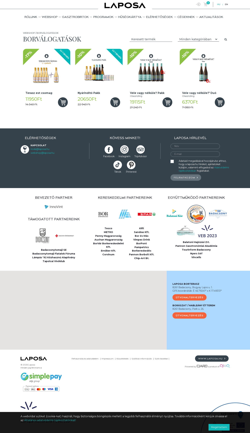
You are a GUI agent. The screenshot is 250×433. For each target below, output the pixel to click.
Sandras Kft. (141, 232)
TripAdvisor (140, 156)
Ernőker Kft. (108, 250)
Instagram (124, 156)
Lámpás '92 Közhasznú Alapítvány (53, 257)
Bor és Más (141, 235)
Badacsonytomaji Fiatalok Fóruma (53, 253)
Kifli (141, 228)
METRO (108, 232)
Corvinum (108, 254)
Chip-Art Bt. (141, 258)
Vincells (196, 257)
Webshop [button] (49, 16)
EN (226, 4)
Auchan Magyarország (108, 239)
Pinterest (131, 171)
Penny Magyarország (108, 235)
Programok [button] (103, 16)
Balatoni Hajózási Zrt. (196, 242)
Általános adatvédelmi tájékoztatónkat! (50, 420)
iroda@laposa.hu (40, 149)
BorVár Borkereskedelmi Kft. (108, 245)
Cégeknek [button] (186, 16)
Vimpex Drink (141, 239)
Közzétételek (123, 358)
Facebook (109, 156)
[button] (83, 307)
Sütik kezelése (161, 358)
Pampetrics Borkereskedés (141, 249)
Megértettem (219, 427)
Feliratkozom (186, 177)
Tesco (108, 228)
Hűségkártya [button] (130, 16)
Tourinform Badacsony (196, 249)
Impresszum (108, 358)
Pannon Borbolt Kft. (141, 254)
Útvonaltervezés (189, 297)
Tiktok (117, 171)
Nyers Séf (196, 253)
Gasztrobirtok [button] (75, 16)
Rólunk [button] (31, 16)
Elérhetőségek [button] (159, 16)
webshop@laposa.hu (42, 152)
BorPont (141, 243)
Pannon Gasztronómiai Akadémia (196, 245)
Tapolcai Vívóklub (54, 261)
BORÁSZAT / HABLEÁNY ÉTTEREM (193, 305)
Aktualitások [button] (211, 16)
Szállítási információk (142, 358)
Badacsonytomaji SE (53, 249)
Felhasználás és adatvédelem (85, 358)
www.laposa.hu (211, 358)
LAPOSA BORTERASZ (185, 283)
